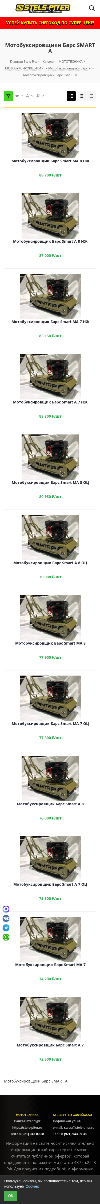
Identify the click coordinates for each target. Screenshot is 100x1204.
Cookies (32, 1186)
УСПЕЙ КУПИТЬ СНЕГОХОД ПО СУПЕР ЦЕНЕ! (50, 22)
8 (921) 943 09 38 (31, 1134)
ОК (10, 1196)
